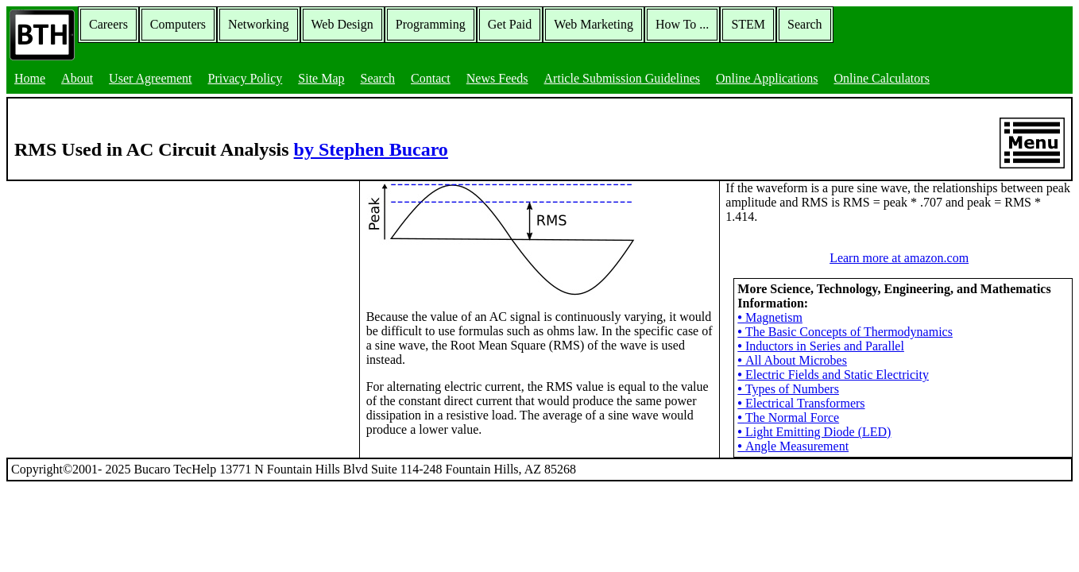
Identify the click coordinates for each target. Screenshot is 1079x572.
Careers (108, 24)
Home (29, 78)
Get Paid (510, 24)
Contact (431, 78)
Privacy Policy (245, 78)
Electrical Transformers (800, 403)
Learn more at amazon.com (899, 258)
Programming (431, 24)
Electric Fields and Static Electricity (833, 374)
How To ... (682, 24)
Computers (178, 24)
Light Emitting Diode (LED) (814, 432)
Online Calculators (881, 78)
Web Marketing (593, 24)
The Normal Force (788, 417)
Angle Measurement (793, 446)
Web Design (342, 24)
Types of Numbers (788, 389)
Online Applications (767, 78)
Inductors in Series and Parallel (820, 346)
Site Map (321, 78)
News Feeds (497, 78)
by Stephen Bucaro (371, 149)
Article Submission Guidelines (622, 78)
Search (804, 24)
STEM (748, 24)
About (77, 78)
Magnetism (769, 317)
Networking (258, 24)
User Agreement (150, 78)
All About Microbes (792, 360)
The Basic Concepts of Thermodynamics (845, 331)
